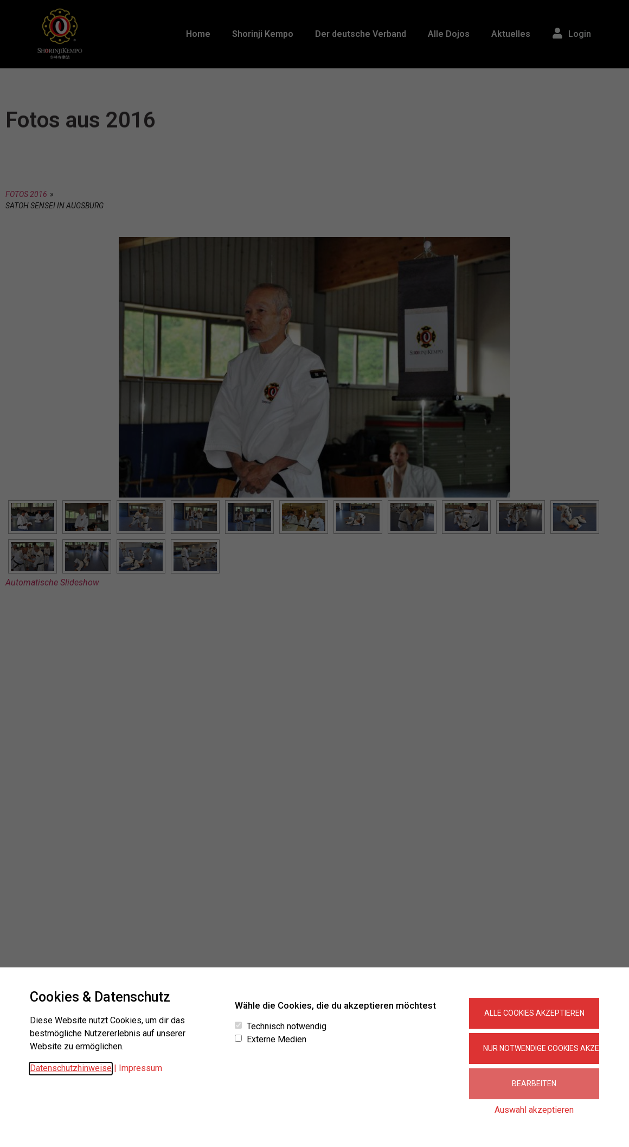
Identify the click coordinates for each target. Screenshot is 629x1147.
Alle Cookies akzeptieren (534, 1013)
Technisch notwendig (286, 1026)
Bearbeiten (534, 1083)
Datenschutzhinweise (71, 1068)
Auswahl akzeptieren (534, 1110)
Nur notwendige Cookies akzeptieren (541, 1048)
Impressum (140, 1068)
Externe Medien (276, 1039)
